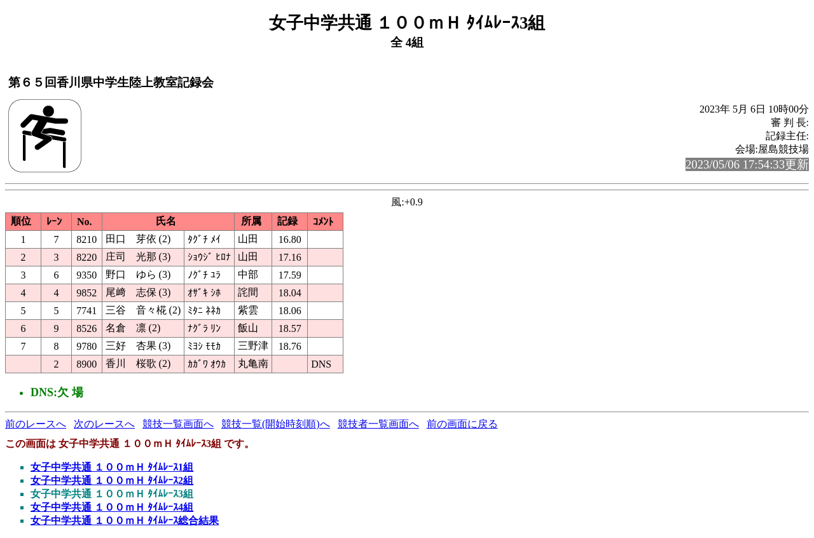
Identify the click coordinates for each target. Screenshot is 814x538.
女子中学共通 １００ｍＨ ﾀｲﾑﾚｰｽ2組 (112, 480)
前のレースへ (35, 423)
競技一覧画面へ (178, 423)
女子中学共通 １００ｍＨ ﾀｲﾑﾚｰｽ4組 (112, 507)
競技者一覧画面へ (378, 423)
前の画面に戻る (462, 423)
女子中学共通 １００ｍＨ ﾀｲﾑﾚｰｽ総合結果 (125, 520)
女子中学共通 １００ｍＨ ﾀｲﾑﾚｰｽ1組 (112, 467)
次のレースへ (104, 423)
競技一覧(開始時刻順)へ (275, 423)
